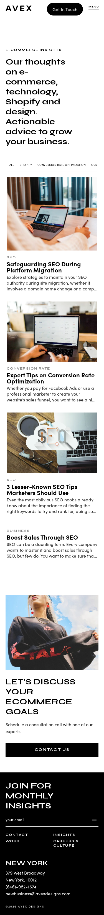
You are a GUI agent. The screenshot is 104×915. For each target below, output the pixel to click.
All (11, 165)
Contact (17, 835)
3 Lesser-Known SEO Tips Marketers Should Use (42, 489)
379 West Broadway (25, 873)
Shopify (26, 165)
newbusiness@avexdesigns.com (38, 893)
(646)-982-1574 (21, 886)
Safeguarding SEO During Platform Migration (44, 266)
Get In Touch (64, 9)
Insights (64, 835)
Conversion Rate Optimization (61, 165)
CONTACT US (52, 749)
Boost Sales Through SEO (42, 537)
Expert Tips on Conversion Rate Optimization (51, 377)
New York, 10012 (21, 880)
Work (13, 841)
